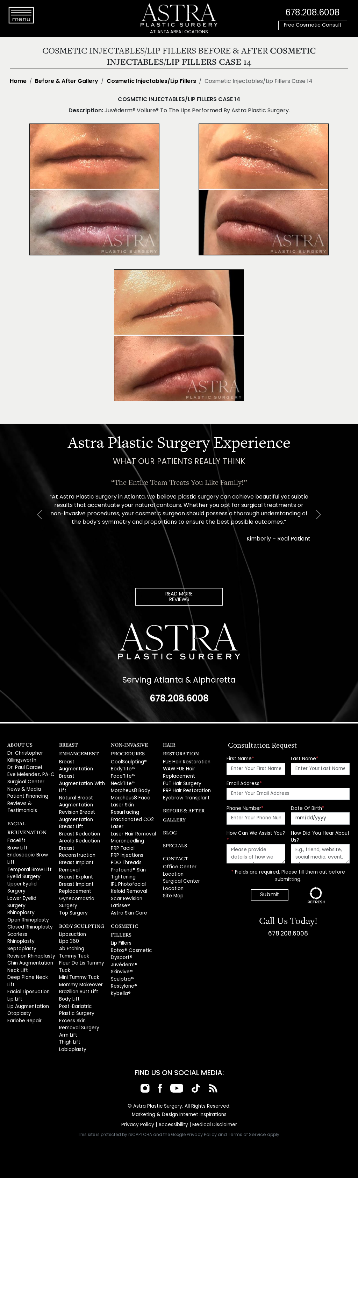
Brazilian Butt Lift (76, 963)
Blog (169, 820)
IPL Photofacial (127, 875)
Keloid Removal (128, 882)
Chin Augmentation (29, 922)
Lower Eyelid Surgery (30, 876)
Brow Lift (16, 842)
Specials (173, 833)
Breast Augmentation (83, 761)
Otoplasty (18, 963)
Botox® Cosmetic (130, 929)
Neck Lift (16, 929)
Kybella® (120, 970)
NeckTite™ (122, 781)
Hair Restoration (184, 744)
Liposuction (72, 909)
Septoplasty (21, 909)
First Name (240, 758)
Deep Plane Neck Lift (30, 936)
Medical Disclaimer (212, 1091)
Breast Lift (69, 808)
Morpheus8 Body (130, 788)
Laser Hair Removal (133, 828)
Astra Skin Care (128, 902)
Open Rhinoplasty (27, 889)
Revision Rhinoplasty (30, 916)
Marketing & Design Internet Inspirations (179, 1081)
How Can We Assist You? (256, 836)
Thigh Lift (68, 1010)
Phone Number (245, 807)
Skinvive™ (121, 949)
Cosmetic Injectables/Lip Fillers (151, 81)
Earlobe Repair (24, 970)
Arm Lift (67, 1003)
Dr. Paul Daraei (24, 765)
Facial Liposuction (27, 943)
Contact (174, 846)
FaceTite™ (122, 774)
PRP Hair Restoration (186, 779)
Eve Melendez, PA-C (29, 772)
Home (18, 81)
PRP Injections (126, 848)
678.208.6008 (312, 12)
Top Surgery (73, 889)
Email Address (244, 783)
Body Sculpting (78, 901)
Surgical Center (25, 779)
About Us (18, 744)
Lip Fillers (120, 922)
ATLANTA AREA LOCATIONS (179, 32)
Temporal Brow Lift (28, 855)
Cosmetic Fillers (131, 914)
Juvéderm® (124, 943)
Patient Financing (26, 792)
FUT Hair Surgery (181, 772)
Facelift (15, 835)
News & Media (23, 786)
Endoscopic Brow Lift (30, 849)
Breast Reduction (78, 815)
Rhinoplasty (20, 882)
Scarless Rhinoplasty (30, 903)
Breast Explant (75, 855)
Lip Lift (13, 949)
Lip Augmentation (27, 956)
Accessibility (173, 1091)
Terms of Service (247, 1101)
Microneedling (127, 835)
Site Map (172, 881)
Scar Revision (126, 889)
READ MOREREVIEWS (179, 596)
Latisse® (120, 895)
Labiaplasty (72, 1017)
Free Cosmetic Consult (313, 25)
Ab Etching (71, 922)
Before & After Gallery (66, 81)
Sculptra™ (122, 956)
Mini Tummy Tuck (78, 949)
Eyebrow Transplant (185, 786)
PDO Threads (126, 855)
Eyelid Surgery (23, 862)
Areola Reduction (79, 821)
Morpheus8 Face (130, 794)
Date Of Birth (307, 807)
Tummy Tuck (73, 929)
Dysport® (121, 936)
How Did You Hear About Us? (320, 836)
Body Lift (68, 970)
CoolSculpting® (128, 761)
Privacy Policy (139, 1091)
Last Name (304, 758)
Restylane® (123, 963)
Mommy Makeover (80, 956)
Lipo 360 (68, 916)
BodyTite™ (122, 767)
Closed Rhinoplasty (29, 896)
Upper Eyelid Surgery (31, 869)
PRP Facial (122, 841)
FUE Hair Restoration (185, 752)
